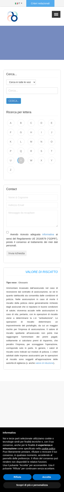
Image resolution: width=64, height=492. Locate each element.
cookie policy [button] (48, 448)
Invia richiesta (16, 253)
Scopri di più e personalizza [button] (32, 485)
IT (17, 3)
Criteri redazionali (40, 3)
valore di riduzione (44, 363)
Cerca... (14, 100)
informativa (48, 234)
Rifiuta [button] (17, 477)
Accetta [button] (46, 477)
